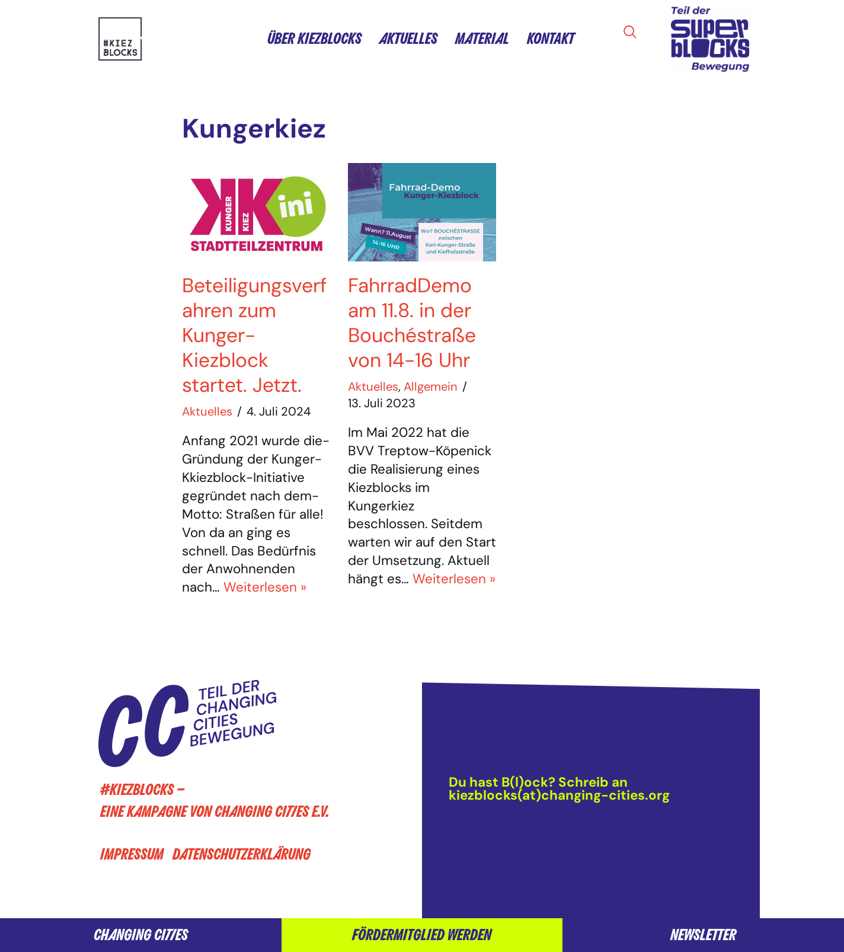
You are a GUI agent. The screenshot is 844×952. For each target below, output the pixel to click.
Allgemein (431, 386)
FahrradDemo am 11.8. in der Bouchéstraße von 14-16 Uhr (412, 323)
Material (482, 39)
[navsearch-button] (634, 33)
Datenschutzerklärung (241, 854)
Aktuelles (408, 39)
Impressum (132, 854)
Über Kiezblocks (314, 39)
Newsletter (703, 935)
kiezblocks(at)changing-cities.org (559, 795)
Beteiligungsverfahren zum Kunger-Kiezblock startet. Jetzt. (254, 335)
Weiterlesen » (264, 587)
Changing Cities (141, 935)
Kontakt (550, 39)
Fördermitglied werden (421, 935)
